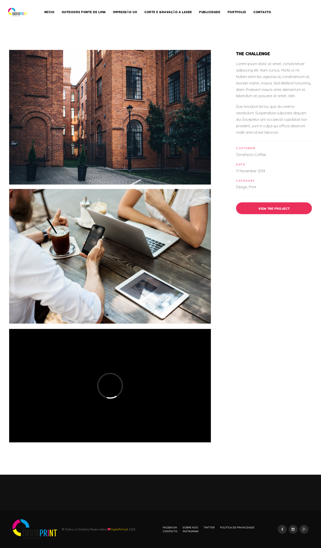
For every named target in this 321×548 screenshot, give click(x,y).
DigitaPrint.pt (119, 529)
